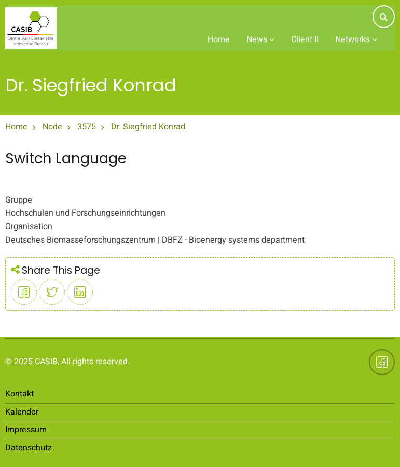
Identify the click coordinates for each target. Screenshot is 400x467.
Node (52, 127)
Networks (356, 39)
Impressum (26, 429)
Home (219, 39)
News (260, 39)
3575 (86, 127)
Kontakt (19, 394)
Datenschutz (28, 448)
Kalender (21, 412)
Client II (305, 39)
